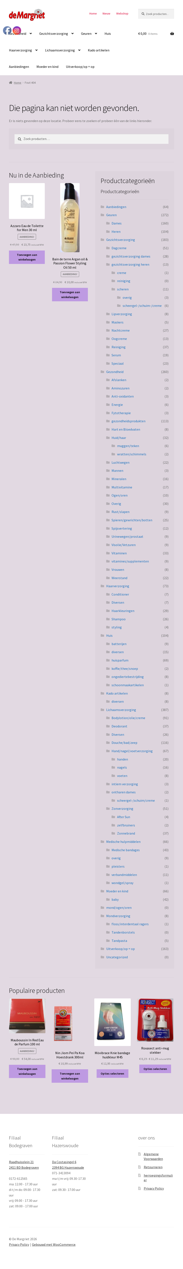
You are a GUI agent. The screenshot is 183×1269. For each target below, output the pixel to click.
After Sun (123, 817)
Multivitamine (122, 487)
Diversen (118, 602)
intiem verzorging (125, 784)
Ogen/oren (120, 495)
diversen (118, 652)
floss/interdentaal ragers (130, 924)
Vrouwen (118, 569)
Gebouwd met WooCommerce (54, 1244)
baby (115, 899)
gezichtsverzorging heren (130, 264)
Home (93, 13)
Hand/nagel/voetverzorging (132, 751)
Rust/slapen (120, 512)
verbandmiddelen (124, 875)
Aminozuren (120, 388)
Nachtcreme (121, 330)
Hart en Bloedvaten (126, 429)
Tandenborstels (123, 932)
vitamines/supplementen (130, 561)
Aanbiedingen (19, 66)
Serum (116, 355)
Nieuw (106, 13)
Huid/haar (119, 438)
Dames (117, 223)
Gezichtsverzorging (53, 33)
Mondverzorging (118, 916)
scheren (123, 289)
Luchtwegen (120, 462)
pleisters (118, 866)
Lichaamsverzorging (60, 50)
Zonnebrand (126, 833)
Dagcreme (119, 248)
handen (122, 759)
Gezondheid (114, 372)
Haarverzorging (20, 50)
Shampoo (119, 619)
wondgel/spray (122, 883)
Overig (116, 503)
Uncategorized (117, 957)
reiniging (123, 281)
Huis (108, 33)
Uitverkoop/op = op (80, 66)
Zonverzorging (122, 808)
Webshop (122, 13)
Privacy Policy (154, 1188)
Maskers (117, 322)
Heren (116, 231)
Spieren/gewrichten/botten (132, 520)
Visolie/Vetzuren (124, 545)
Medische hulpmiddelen (123, 841)
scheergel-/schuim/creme (136, 800)
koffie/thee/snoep (125, 668)
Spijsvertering (122, 528)
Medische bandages (126, 850)
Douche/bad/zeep (124, 742)
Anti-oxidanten (123, 396)
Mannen (117, 470)
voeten (122, 776)
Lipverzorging (122, 314)
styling (117, 627)
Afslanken (119, 380)
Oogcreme (119, 339)
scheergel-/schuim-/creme (142, 305)
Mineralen (119, 479)
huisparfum (120, 660)
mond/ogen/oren (119, 907)
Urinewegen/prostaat (127, 536)
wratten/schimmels (131, 454)
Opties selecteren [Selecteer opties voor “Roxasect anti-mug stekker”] (155, 1069)
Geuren (86, 33)
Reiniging (119, 347)
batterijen (119, 644)
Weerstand (119, 578)
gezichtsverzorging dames (131, 256)
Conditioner (120, 594)
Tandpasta (119, 940)
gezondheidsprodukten (128, 421)
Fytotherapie (121, 413)
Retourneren (153, 1167)
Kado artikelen (98, 50)
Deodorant (119, 726)
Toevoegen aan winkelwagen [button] (27, 257)
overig (127, 297)
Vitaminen (119, 553)
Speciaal (118, 363)
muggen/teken (128, 446)
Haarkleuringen (123, 611)
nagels (122, 767)
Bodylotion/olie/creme (128, 718)
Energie (117, 404)
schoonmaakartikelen (128, 685)
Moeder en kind (47, 66)
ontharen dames (124, 792)
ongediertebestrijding (128, 677)
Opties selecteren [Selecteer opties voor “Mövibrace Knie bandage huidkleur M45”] (112, 1073)
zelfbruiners (126, 825)
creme (121, 273)
